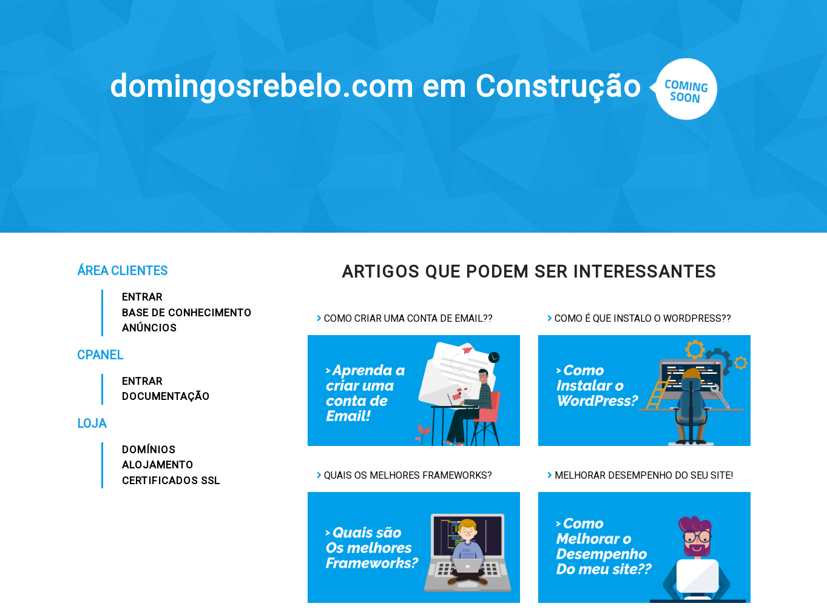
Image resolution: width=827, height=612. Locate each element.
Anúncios (149, 328)
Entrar (142, 297)
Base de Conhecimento (187, 313)
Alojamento (158, 465)
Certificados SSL (171, 480)
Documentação (166, 396)
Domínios (148, 450)
